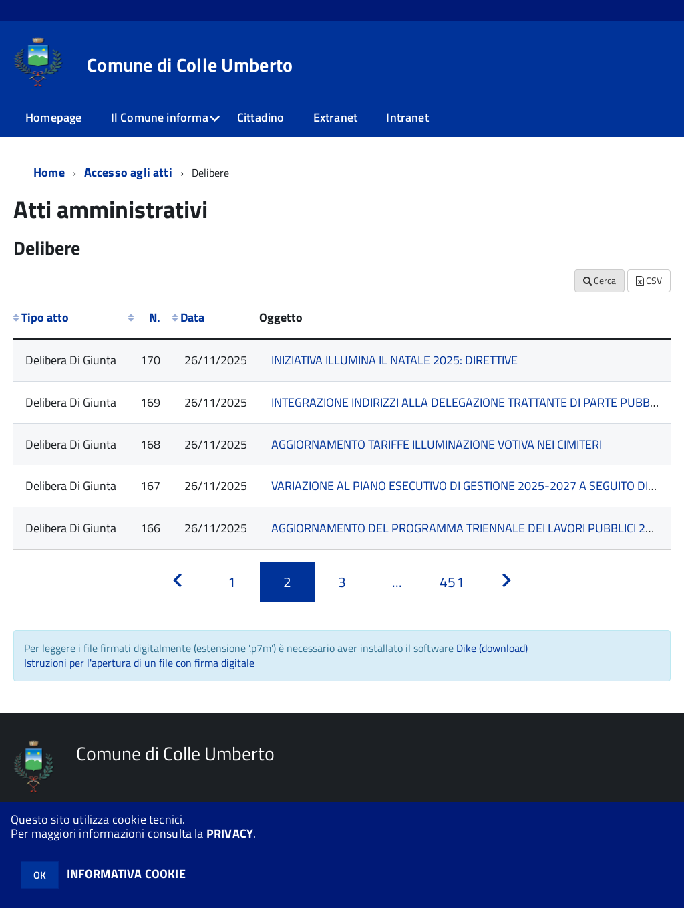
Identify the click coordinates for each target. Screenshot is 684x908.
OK (39, 875)
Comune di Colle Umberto (190, 64)
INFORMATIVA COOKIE (126, 874)
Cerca (599, 280)
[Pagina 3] (342, 582)
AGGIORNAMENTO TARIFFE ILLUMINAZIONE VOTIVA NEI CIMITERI (436, 444)
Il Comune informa (159, 117)
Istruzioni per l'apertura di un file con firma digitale (139, 663)
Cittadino (261, 117)
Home (49, 172)
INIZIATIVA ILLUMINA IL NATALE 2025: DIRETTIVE (394, 360)
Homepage (53, 117)
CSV (649, 280)
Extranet (335, 117)
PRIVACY (229, 833)
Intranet (407, 117)
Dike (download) (492, 648)
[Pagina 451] (451, 582)
